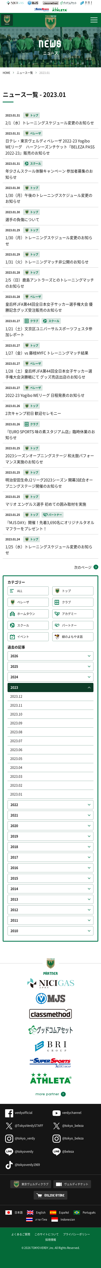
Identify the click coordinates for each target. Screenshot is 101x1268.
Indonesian (63, 1219)
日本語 (14, 1212)
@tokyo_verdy (20, 1138)
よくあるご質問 (20, 1234)
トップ (66, 591)
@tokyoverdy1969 (22, 1164)
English (36, 1212)
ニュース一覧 (25, 73)
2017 (14, 857)
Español (59, 1212)
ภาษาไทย (36, 1219)
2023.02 (16, 785)
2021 (14, 815)
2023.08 (16, 732)
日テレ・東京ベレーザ (7, 20)
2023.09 (16, 723)
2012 (14, 909)
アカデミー (69, 613)
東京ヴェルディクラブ (35, 1184)
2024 (14, 677)
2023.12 (16, 696)
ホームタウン (26, 613)
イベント (23, 636)
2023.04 (16, 767)
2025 (14, 666)
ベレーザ (23, 602)
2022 (14, 804)
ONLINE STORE (54, 1195)
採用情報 (50, 1240)
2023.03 (16, 776)
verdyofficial (18, 1112)
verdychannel (67, 1112)
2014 (14, 888)
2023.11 (16, 705)
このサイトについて (46, 1234)
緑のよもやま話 (72, 636)
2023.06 (16, 749)
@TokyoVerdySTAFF (24, 1125)
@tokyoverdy (19, 1151)
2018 (14, 846)
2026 (14, 656)
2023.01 (16, 794)
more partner (47, 1094)
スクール (23, 625)
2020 (14, 825)
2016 (14, 867)
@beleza (63, 1151)
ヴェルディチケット (76, 1184)
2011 (14, 920)
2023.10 (16, 714)
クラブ (66, 602)
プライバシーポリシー (76, 1234)
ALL (19, 591)
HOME (6, 73)
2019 (14, 836)
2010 (14, 930)
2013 (14, 899)
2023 (14, 687)
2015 (14, 878)
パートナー (69, 625)
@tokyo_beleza (68, 1125)
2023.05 (16, 758)
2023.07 (16, 740)
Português (85, 1212)
